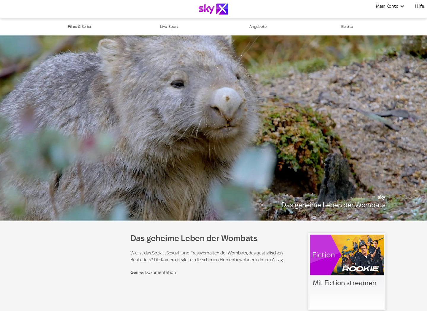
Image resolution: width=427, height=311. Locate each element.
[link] (346, 271)
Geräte (347, 26)
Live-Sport (169, 26)
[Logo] (213, 9)
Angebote (258, 26)
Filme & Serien (80, 26)
